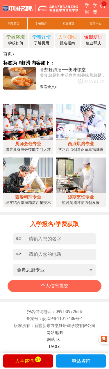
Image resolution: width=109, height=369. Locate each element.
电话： (20, 254)
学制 (87, 9)
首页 (7, 53)
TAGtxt (54, 346)
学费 (95, 9)
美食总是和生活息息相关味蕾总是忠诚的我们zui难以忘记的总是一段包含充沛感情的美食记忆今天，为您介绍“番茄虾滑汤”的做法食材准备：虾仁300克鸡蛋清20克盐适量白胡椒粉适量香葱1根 (73, 75)
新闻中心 (95, 23)
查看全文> (48, 87)
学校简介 (41, 23)
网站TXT (54, 339)
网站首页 (13, 23)
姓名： (20, 239)
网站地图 (55, 332)
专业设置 (68, 23)
